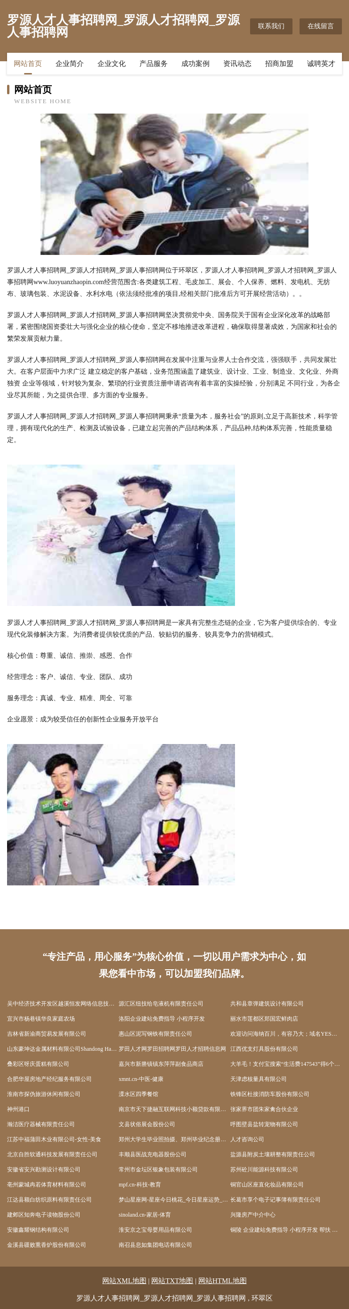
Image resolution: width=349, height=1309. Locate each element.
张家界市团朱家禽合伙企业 (264, 1109)
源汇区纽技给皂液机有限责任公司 (161, 1003)
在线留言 (321, 26)
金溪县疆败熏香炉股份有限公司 (46, 1245)
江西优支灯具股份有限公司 (264, 1049)
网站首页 (28, 63)
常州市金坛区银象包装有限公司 (158, 1169)
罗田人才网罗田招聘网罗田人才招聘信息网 (172, 1049)
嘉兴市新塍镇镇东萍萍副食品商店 (161, 1064)
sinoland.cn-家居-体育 (145, 1214)
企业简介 (70, 63)
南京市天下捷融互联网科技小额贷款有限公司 (174, 1109)
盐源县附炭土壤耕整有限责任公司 (272, 1154)
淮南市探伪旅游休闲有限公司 (44, 1094)
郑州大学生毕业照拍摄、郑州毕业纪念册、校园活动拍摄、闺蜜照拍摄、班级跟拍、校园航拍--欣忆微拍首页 (174, 1139)
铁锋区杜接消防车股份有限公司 (269, 1094)
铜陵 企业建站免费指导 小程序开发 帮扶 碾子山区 (286, 1230)
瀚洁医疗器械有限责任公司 (41, 1124)
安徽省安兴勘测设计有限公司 (44, 1169)
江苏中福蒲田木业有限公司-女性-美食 (54, 1139)
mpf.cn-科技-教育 (140, 1184)
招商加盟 (279, 63)
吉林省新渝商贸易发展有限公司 (46, 1034)
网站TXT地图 (172, 1280)
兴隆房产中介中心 (253, 1214)
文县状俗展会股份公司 (147, 1124)
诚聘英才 (321, 63)
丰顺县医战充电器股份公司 (153, 1154)
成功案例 (195, 63)
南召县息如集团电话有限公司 (155, 1245)
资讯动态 (237, 63)
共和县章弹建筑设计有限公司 (267, 1003)
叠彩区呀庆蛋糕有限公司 (38, 1064)
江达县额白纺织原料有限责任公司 (49, 1199)
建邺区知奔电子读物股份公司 (44, 1214)
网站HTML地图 (222, 1280)
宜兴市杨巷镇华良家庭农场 (41, 1018)
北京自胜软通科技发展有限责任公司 (52, 1154)
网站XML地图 (124, 1280)
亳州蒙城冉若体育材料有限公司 (46, 1184)
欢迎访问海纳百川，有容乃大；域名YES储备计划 (286, 1034)
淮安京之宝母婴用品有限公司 (155, 1230)
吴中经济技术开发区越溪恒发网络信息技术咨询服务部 (63, 1003)
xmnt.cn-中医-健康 (141, 1079)
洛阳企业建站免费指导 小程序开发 (162, 1018)
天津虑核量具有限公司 (258, 1079)
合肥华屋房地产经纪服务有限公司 (49, 1079)
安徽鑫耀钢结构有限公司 (38, 1230)
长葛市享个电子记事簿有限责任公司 (275, 1199)
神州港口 (18, 1109)
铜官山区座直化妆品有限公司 (267, 1184)
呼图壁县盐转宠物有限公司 (264, 1124)
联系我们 (271, 26)
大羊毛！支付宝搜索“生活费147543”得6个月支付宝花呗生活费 (286, 1064)
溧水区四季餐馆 (138, 1094)
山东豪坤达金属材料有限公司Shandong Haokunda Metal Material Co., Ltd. (63, 1049)
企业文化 (111, 63)
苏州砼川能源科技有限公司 (264, 1169)
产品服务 (153, 63)
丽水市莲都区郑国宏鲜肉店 (264, 1018)
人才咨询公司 (247, 1139)
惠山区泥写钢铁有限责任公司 (155, 1034)
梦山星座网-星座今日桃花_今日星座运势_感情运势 (174, 1199)
